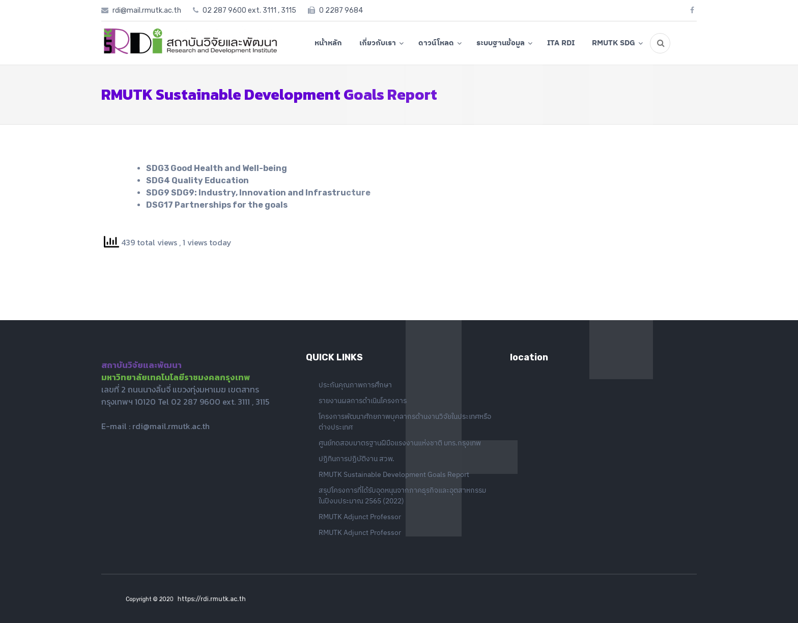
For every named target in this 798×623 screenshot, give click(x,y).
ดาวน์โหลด (436, 42)
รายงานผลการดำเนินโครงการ (363, 400)
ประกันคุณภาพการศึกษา (355, 384)
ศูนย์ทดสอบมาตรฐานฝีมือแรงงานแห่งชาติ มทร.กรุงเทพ (400, 442)
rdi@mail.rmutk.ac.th (171, 426)
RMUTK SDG (613, 42)
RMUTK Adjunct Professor (360, 516)
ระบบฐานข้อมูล (500, 42)
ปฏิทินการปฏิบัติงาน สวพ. (356, 458)
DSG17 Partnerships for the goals (217, 205)
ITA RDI (561, 42)
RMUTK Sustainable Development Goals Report (394, 474)
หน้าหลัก (328, 42)
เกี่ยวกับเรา (377, 42)
